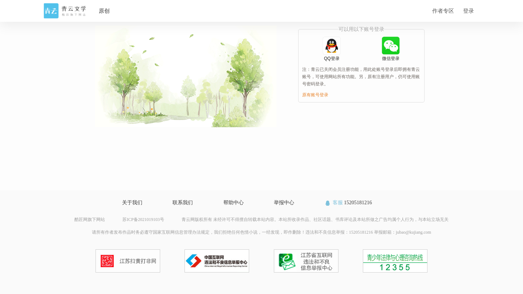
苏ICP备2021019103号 (143, 219)
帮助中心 (233, 202)
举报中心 (284, 202)
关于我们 (132, 202)
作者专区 (443, 11)
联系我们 (183, 202)
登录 (468, 11)
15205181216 (348, 202)
